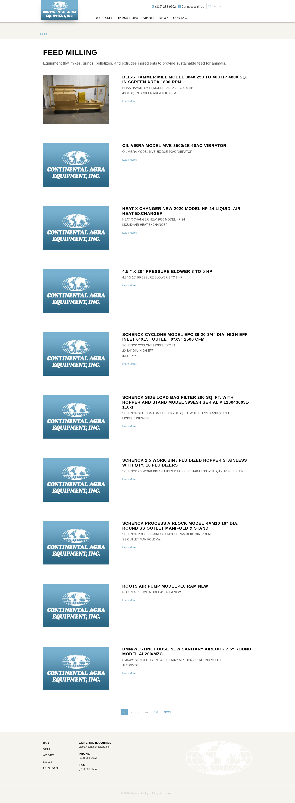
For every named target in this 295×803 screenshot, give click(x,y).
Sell (109, 17)
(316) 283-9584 (89, 769)
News (163, 17)
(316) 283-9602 (164, 6)
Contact (181, 17)
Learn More (131, 101)
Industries (128, 17)
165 (156, 711)
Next (169, 711)
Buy (97, 17)
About (148, 17)
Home (43, 33)
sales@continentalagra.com (97, 746)
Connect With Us (191, 6)
